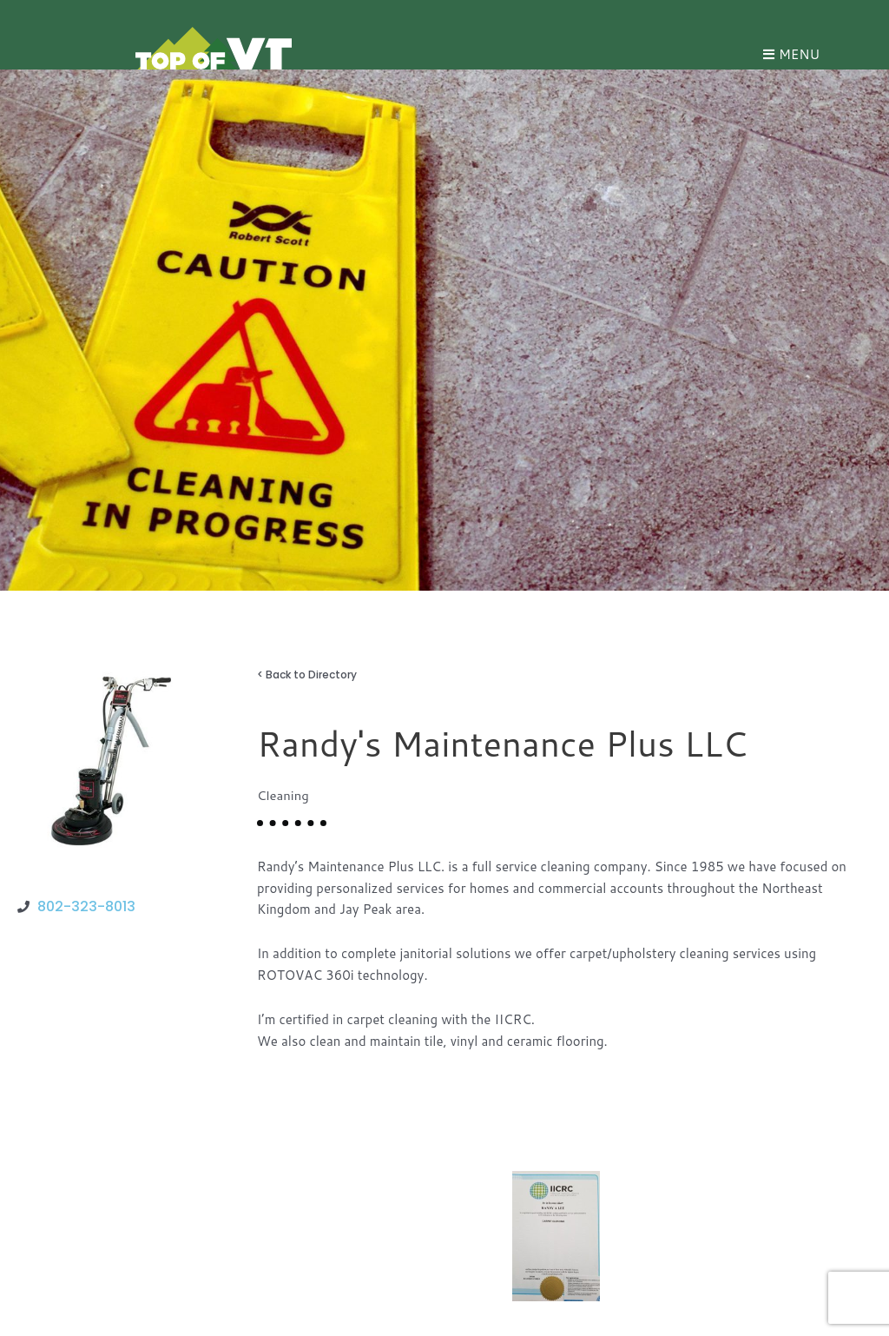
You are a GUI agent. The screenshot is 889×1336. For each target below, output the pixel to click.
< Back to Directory (307, 674)
